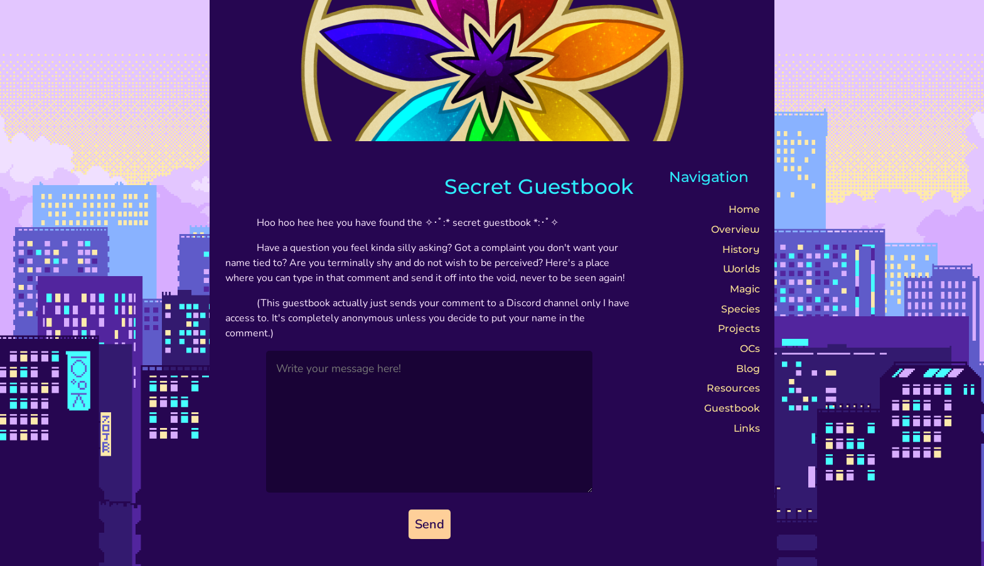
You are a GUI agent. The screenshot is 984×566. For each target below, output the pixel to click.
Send (429, 524)
